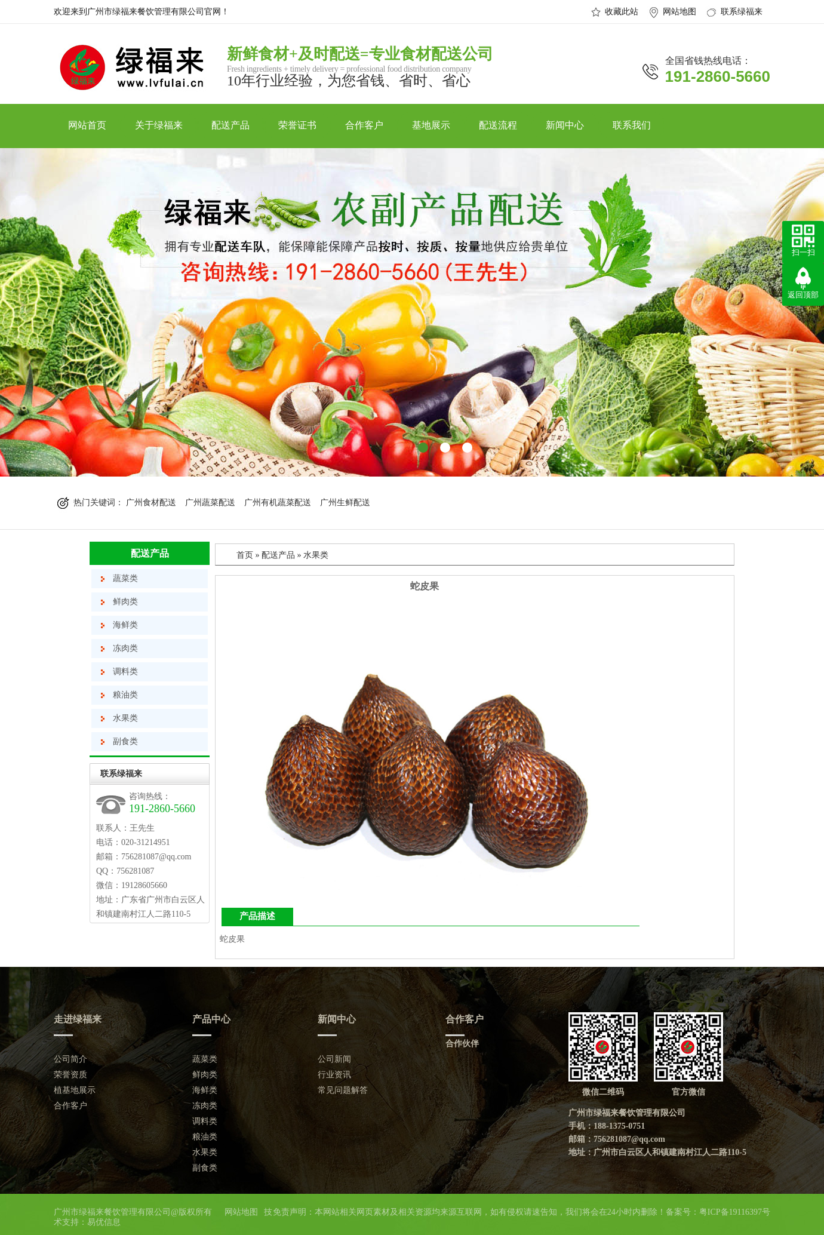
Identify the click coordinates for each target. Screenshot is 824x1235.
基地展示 (431, 125)
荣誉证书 (297, 125)
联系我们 (632, 125)
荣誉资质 (70, 1074)
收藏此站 (621, 11)
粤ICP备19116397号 (734, 1212)
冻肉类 (125, 648)
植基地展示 (75, 1090)
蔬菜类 (125, 578)
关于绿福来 (159, 125)
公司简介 (70, 1059)
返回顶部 (803, 294)
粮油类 (125, 694)
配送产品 (230, 125)
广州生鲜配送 (345, 502)
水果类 (125, 718)
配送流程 (498, 125)
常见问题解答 (343, 1090)
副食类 (125, 741)
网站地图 (679, 11)
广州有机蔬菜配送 (277, 502)
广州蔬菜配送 (210, 502)
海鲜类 (125, 624)
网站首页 (87, 125)
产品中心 (211, 1019)
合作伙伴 (462, 1043)
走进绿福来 (78, 1019)
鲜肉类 (125, 601)
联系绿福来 (741, 11)
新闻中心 (565, 125)
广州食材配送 (151, 502)
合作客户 (364, 125)
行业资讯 (334, 1074)
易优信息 (104, 1222)
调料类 (125, 671)
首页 (244, 555)
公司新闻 (334, 1059)
